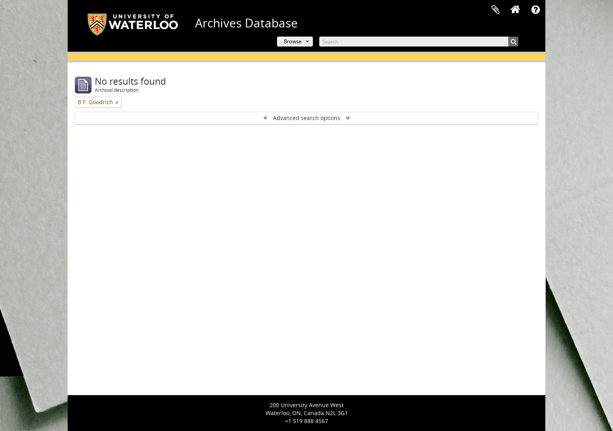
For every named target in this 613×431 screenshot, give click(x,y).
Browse (292, 41)
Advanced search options (306, 118)
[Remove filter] (117, 102)
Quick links (535, 10)
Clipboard (496, 10)
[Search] (418, 42)
